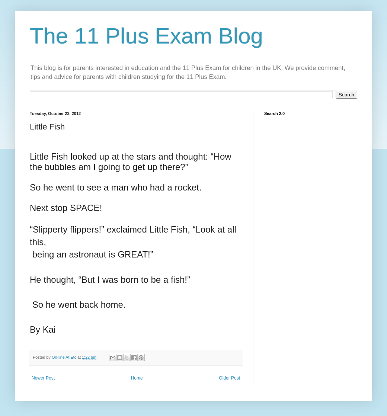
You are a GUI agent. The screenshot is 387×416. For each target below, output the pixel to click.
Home (137, 378)
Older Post (229, 378)
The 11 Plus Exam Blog (146, 35)
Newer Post (43, 378)
